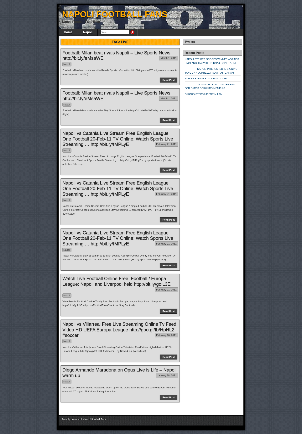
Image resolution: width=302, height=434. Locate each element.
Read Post (168, 80)
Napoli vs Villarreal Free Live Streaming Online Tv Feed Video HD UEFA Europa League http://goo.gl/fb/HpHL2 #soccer (119, 329)
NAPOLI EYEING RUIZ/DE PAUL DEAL (207, 78)
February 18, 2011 (166, 335)
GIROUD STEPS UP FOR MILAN (203, 94)
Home (68, 32)
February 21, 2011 (166, 144)
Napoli (88, 32)
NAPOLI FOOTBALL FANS (114, 14)
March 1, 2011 (169, 58)
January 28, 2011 (167, 375)
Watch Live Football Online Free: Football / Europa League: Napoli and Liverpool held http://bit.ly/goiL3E (116, 281)
